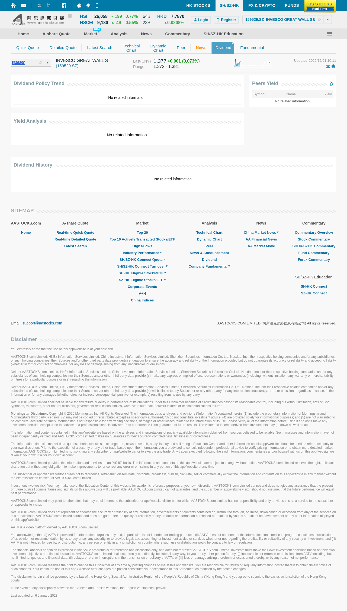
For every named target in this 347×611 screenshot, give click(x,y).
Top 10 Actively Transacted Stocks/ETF (142, 239)
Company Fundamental (209, 266)
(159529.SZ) (67, 65)
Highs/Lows (142, 246)
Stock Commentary (314, 239)
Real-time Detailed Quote (75, 239)
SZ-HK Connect (314, 293)
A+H (142, 293)
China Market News (261, 232)
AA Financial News (261, 239)
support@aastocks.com (42, 323)
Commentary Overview (314, 232)
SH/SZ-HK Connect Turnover (142, 266)
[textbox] (287, 19)
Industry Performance (142, 253)
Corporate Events (142, 287)
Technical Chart (209, 232)
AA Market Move (261, 246)
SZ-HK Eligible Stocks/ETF (142, 280)
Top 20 (142, 232)
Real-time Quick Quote (75, 232)
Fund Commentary (313, 253)
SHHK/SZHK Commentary (313, 246)
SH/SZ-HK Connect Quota (142, 260)
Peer (209, 246)
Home (26, 232)
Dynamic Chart (209, 239)
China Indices (142, 300)
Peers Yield (265, 83)
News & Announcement (209, 253)
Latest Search (75, 246)
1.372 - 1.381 (166, 66)
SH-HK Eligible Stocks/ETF (142, 273)
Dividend (209, 260)
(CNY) (145, 61)
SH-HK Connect (314, 286)
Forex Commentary (314, 260)
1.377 (159, 61)
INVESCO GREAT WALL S (82, 60)
